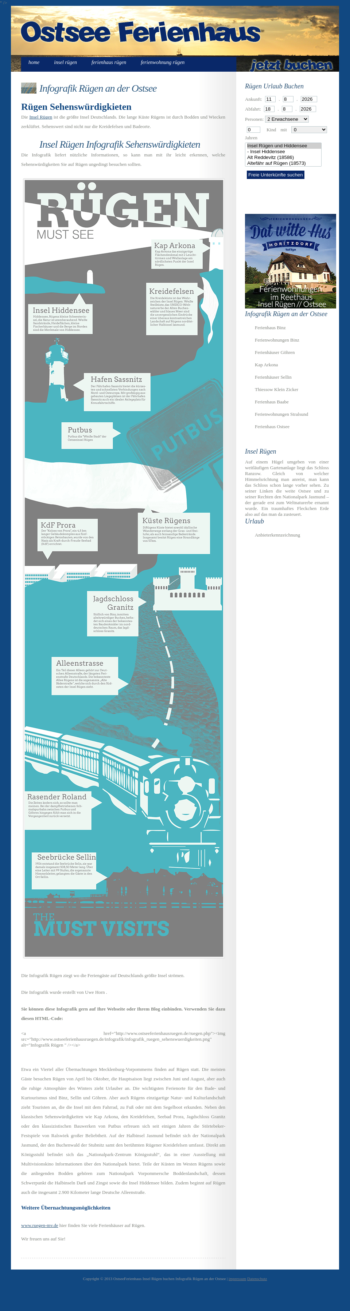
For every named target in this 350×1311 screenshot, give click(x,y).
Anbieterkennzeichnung (277, 535)
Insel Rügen (65, 62)
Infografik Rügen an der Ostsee (98, 88)
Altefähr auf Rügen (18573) (284, 163)
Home (33, 62)
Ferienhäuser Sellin (273, 377)
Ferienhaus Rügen (109, 62)
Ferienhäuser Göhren (275, 352)
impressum (237, 1278)
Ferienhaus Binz (270, 327)
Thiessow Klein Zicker (276, 389)
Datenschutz (257, 1278)
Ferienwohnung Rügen (162, 62)
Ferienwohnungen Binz (277, 340)
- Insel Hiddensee (284, 152)
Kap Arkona (266, 364)
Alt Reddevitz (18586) (284, 157)
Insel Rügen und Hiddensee (284, 146)
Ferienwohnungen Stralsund (281, 414)
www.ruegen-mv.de (39, 1225)
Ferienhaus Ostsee (272, 426)
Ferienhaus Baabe (272, 402)
